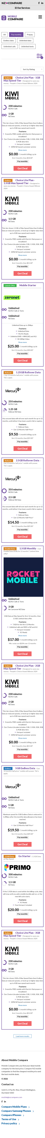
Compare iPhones (11, 1115)
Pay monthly (16, 34)
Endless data (8, 40)
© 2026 (4, 1079)
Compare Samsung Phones (16, 1110)
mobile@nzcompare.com (11, 1097)
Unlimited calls (9, 46)
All (4, 34)
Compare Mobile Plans (14, 1106)
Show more (22, 150)
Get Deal (23, 168)
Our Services (22, 8)
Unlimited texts (27, 46)
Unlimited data (25, 40)
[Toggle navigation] (40, 17)
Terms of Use (8, 1119)
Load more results (22, 1036)
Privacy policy (9, 1123)
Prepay (30, 34)
